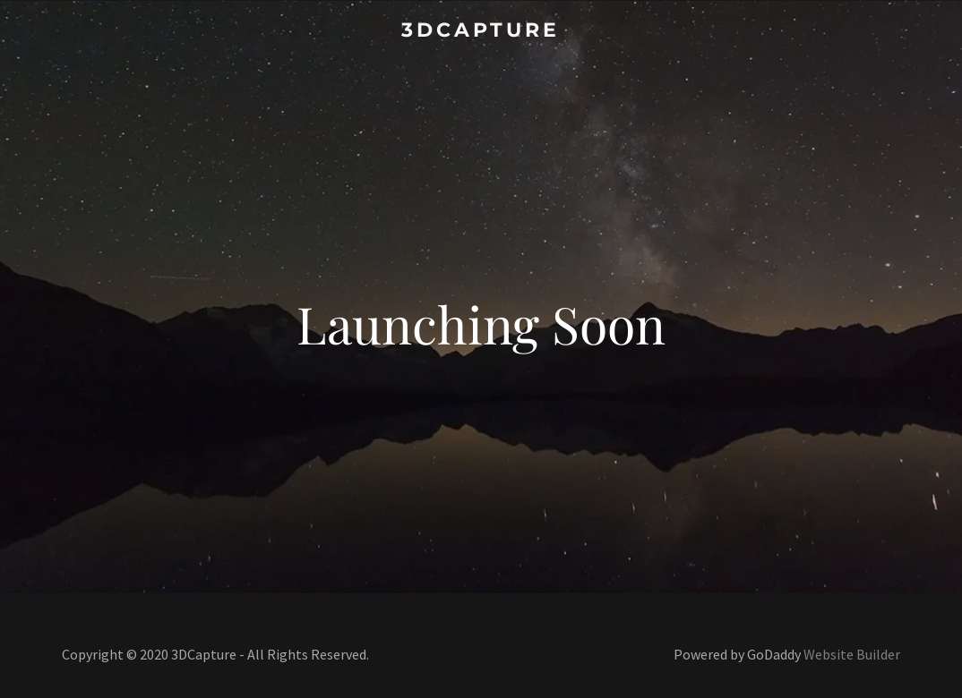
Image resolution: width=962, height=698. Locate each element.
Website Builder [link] (851, 654)
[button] (480, 28)
